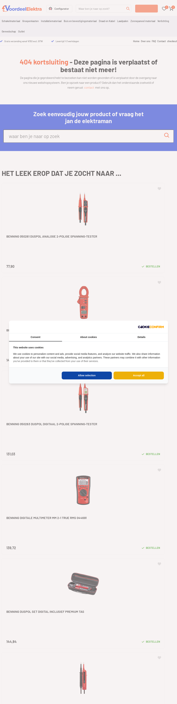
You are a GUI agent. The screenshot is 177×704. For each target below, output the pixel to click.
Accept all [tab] (139, 375)
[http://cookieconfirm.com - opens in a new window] (151, 327)
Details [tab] (142, 337)
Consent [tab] (35, 337)
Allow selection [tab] (87, 375)
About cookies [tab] (88, 337)
